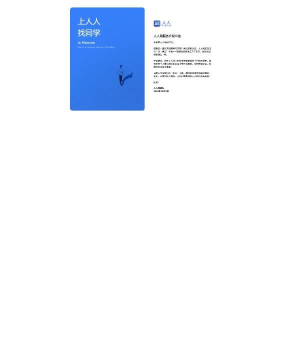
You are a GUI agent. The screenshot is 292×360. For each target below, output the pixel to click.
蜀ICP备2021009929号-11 (143, 340)
